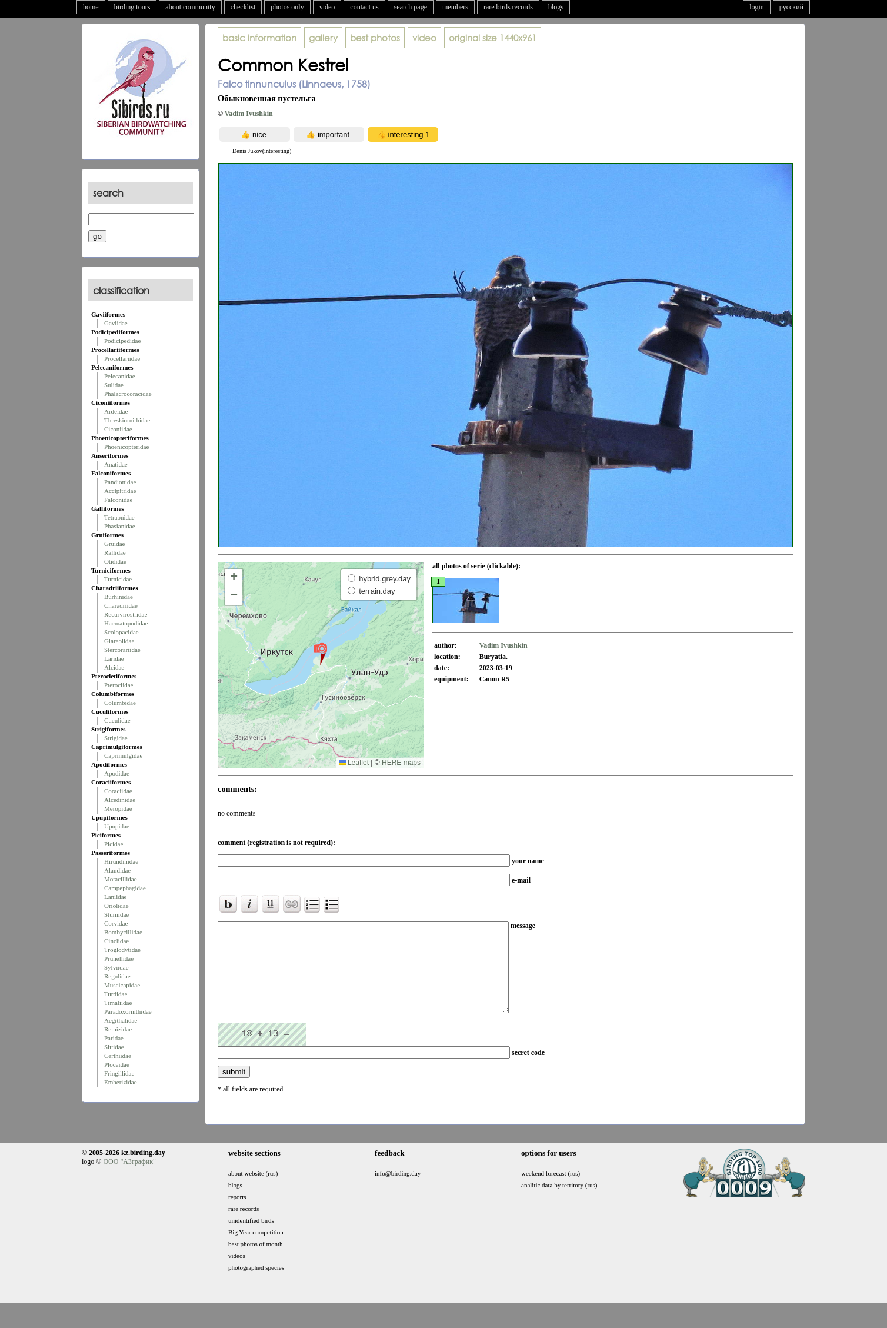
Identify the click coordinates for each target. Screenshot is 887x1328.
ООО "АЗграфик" (129, 1179)
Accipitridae (120, 490)
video (327, 7)
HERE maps (401, 762)
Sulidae (114, 384)
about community (190, 7)
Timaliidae (118, 1002)
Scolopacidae (121, 631)
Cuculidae (117, 720)
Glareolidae (119, 640)
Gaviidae (116, 323)
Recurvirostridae (125, 614)
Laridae (114, 658)
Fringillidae (119, 1073)
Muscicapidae (122, 984)
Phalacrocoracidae (128, 393)
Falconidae (118, 499)
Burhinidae (118, 596)
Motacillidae (120, 879)
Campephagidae (125, 887)
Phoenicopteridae (126, 446)
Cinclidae (116, 940)
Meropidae (118, 808)
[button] (320, 653)
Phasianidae (119, 526)
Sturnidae (116, 914)
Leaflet (354, 762)
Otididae (115, 561)
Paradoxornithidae (128, 1011)
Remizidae (118, 1029)
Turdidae (115, 993)
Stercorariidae (122, 649)
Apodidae (116, 773)
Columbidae (120, 702)
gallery (323, 38)
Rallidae (115, 552)
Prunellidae (119, 958)
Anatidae (116, 464)
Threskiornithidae (127, 420)
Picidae (113, 843)
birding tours (132, 7)
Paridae (114, 1037)
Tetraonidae (119, 517)
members (455, 7)
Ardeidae (116, 411)
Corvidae (116, 923)
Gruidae (114, 543)
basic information (259, 38)
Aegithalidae (120, 1020)
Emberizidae (120, 1082)
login (756, 7)
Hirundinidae (121, 861)
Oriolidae (116, 905)
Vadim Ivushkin (249, 113)
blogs (555, 7)
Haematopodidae (126, 623)
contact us (364, 7)
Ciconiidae (118, 428)
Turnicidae (118, 579)
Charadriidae (121, 605)
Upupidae (116, 826)
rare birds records (508, 7)
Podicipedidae (122, 340)
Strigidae (116, 737)
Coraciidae (118, 790)
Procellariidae (122, 358)
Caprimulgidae (123, 755)
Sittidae (114, 1046)
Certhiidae (117, 1055)
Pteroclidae (118, 684)
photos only (287, 7)
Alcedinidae (119, 799)
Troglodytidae (122, 949)
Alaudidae (117, 870)
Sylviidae (116, 967)
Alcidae (114, 667)
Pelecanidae (119, 376)
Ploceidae (116, 1064)
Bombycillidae (123, 932)
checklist (243, 7)
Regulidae (117, 976)
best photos (375, 38)
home (91, 7)
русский (791, 7)
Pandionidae (120, 481)
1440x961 (492, 38)
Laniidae (115, 896)
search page (410, 7)
